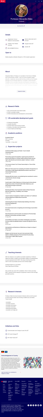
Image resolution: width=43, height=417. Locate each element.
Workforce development (30, 384)
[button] (39, 1)
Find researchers (24, 392)
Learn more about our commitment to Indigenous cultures (11, 373)
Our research (24, 383)
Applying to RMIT (10, 393)
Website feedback (10, 406)
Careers (4, 390)
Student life (17, 385)
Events (4, 386)
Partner (29, 381)
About (36, 381)
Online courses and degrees (10, 387)
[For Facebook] (28, 405)
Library (4, 387)
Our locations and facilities (38, 393)
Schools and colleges (37, 391)
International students (10, 395)
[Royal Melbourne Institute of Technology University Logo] (2, 1)
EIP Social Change (12, 334)
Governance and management (38, 385)
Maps (4, 389)
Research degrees (23, 389)
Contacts (4, 392)
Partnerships (24, 387)
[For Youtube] (38, 405)
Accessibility (3, 406)
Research (23, 381)
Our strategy (37, 383)
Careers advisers (9, 399)
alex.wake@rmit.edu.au (13, 48)
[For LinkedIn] (36, 405)
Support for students (17, 388)
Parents (9, 397)
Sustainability (37, 389)
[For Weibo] (41, 405)
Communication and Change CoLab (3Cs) (17, 330)
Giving (29, 395)
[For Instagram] (33, 405)
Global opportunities (17, 390)
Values (36, 387)
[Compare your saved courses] (36, 1)
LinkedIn (27, 46)
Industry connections (17, 393)
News (4, 384)
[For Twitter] (31, 405)
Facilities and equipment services (30, 392)
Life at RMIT (17, 381)
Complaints (16, 406)
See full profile (20, 25)
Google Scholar (28, 43)
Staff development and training (30, 386)
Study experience (17, 384)
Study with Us (10, 382)
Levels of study (10, 385)
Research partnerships (30, 390)
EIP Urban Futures (12, 337)
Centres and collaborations (24, 385)
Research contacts (23, 394)
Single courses (9, 391)
